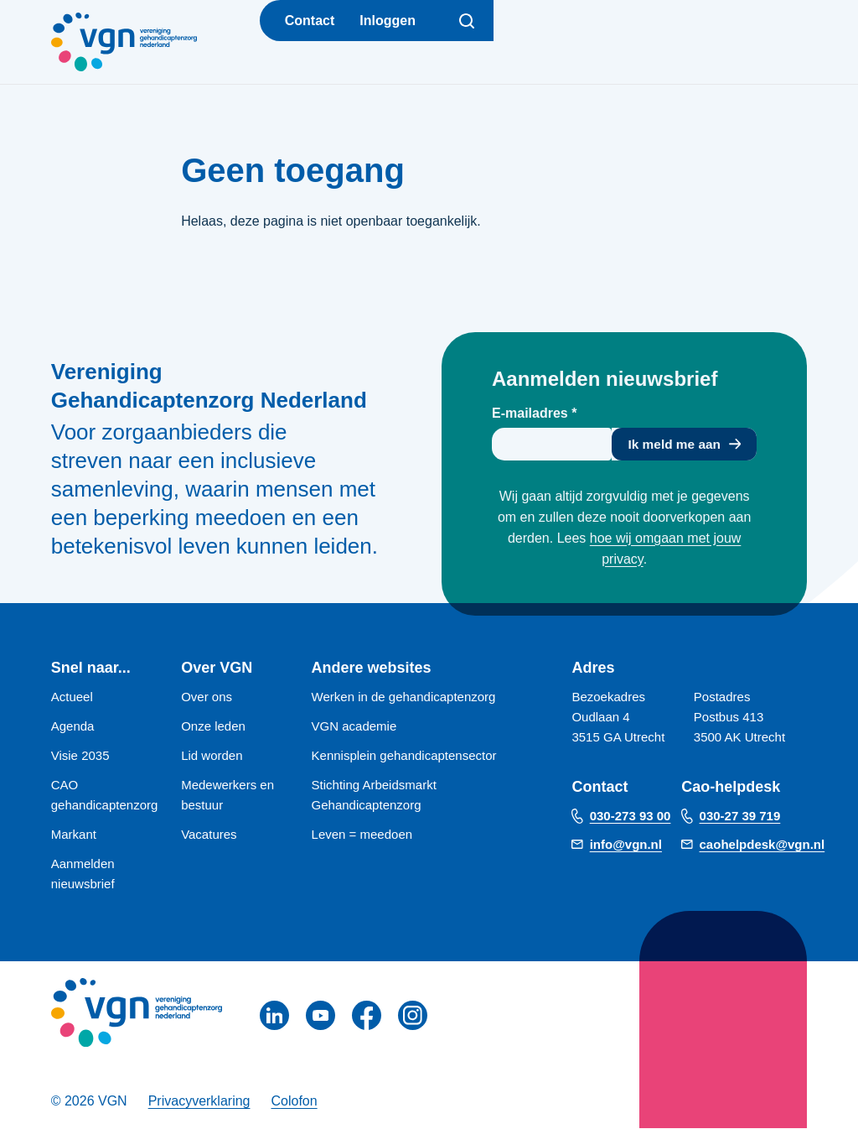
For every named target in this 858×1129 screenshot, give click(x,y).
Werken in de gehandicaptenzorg (404, 696)
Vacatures (208, 834)
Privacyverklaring (199, 1102)
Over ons (206, 696)
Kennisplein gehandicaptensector (404, 755)
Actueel (72, 696)
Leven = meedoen (362, 834)
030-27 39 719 (740, 816)
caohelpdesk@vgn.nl (762, 845)
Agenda (73, 726)
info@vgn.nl (626, 845)
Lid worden (211, 755)
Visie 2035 (80, 755)
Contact (310, 20)
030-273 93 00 (630, 816)
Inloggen (387, 20)
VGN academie (354, 726)
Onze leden (213, 726)
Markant (73, 834)
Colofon (294, 1102)
